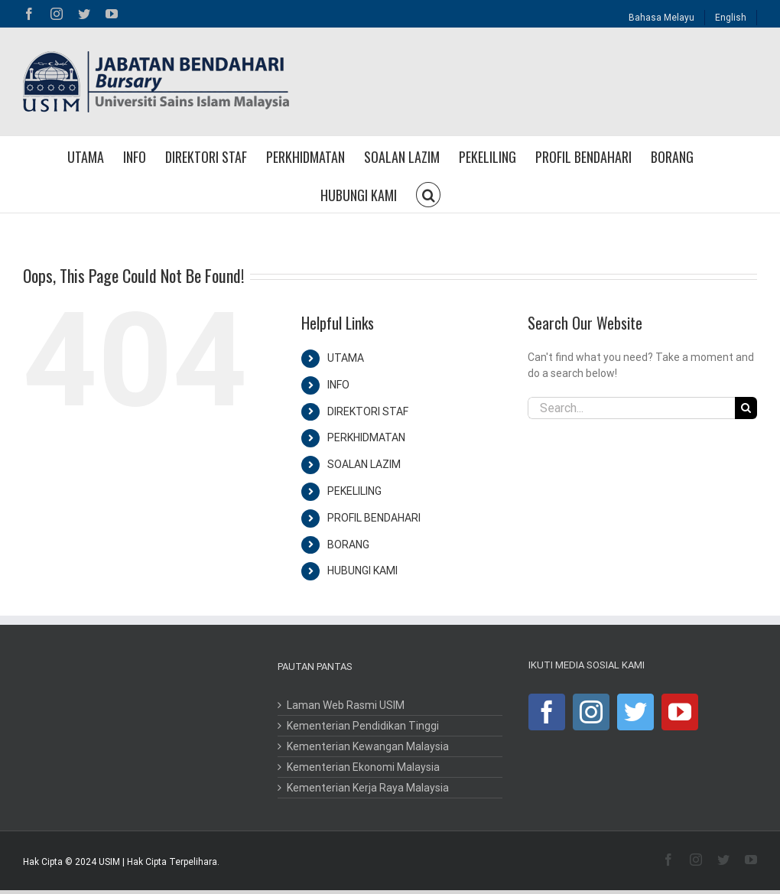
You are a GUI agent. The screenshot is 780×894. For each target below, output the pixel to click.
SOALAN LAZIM (364, 464)
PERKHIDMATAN (366, 437)
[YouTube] (679, 712)
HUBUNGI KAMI (362, 570)
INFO (338, 385)
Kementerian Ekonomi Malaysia (363, 767)
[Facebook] (546, 712)
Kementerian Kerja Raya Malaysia (368, 788)
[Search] (746, 408)
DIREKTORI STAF (367, 411)
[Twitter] (635, 712)
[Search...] (631, 408)
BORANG (348, 544)
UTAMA (345, 358)
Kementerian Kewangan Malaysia (368, 746)
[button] (428, 193)
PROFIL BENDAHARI (374, 518)
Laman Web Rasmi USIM (346, 705)
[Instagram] (591, 712)
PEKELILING (354, 491)
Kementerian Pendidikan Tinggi (363, 726)
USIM (109, 862)
